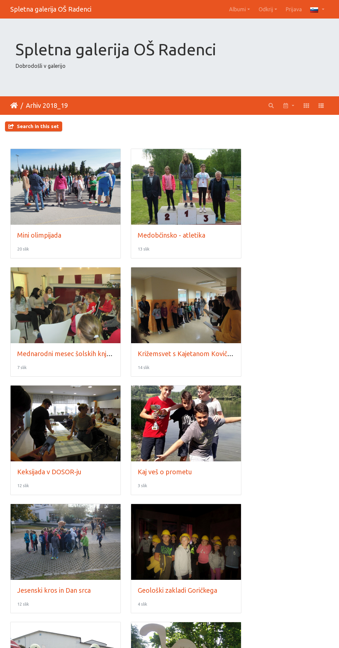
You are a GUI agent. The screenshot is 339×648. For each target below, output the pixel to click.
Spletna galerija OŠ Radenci (50, 9)
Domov (14, 106)
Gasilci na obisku (260, 449)
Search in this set (33, 126)
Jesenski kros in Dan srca (54, 449)
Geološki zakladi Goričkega (166, 449)
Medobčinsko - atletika (160, 227)
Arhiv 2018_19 (47, 105)
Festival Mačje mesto (48, 560)
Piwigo (183, 634)
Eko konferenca (259, 560)
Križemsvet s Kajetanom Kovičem (66, 338)
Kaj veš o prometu (263, 338)
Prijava (294, 9)
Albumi (237, 9)
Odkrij (266, 9)
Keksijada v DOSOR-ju (159, 338)
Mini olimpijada (39, 227)
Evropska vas (146, 560)
